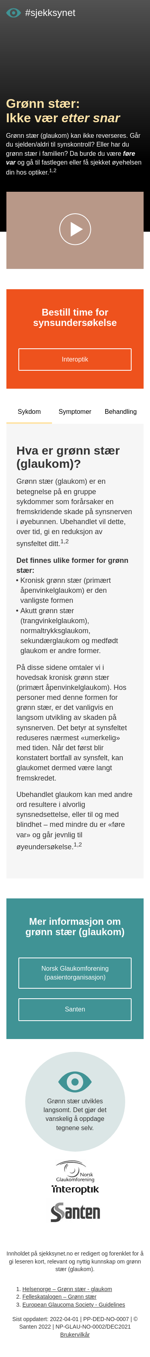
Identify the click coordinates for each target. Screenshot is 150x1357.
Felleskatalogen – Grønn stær (59, 1296)
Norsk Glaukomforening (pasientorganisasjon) (74, 973)
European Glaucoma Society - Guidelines (73, 1304)
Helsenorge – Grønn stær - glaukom (67, 1289)
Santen (75, 1009)
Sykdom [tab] (29, 411)
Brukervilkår (75, 1334)
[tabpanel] (75, 648)
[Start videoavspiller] (75, 230)
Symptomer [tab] (75, 411)
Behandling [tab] (121, 411)
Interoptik (75, 359)
